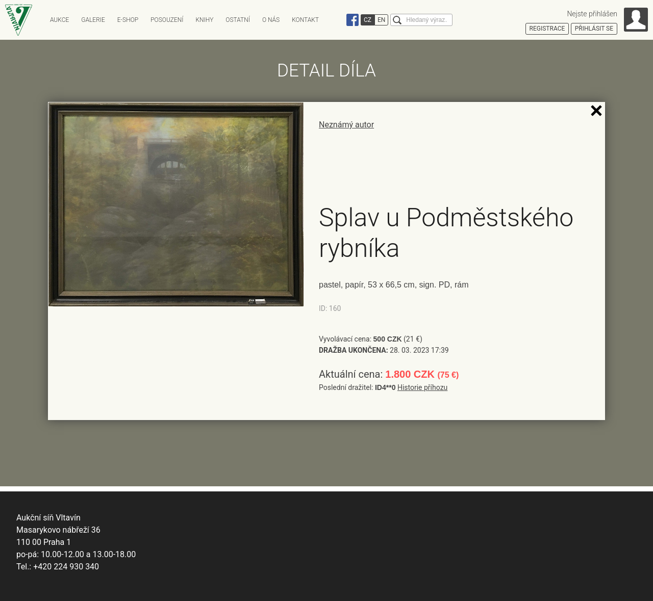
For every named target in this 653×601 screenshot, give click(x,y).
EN (381, 19)
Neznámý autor (346, 124)
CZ (367, 19)
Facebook (352, 20)
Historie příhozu (422, 387)
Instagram (338, 20)
